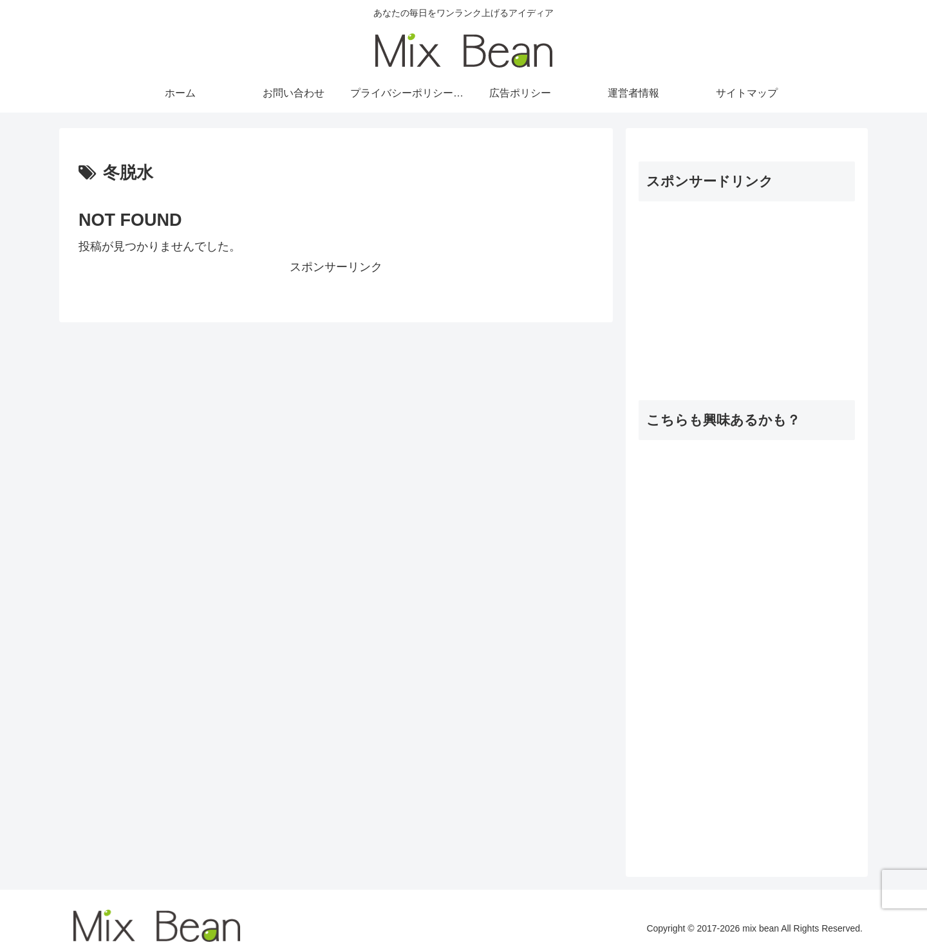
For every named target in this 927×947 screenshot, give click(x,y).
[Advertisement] (746, 292)
